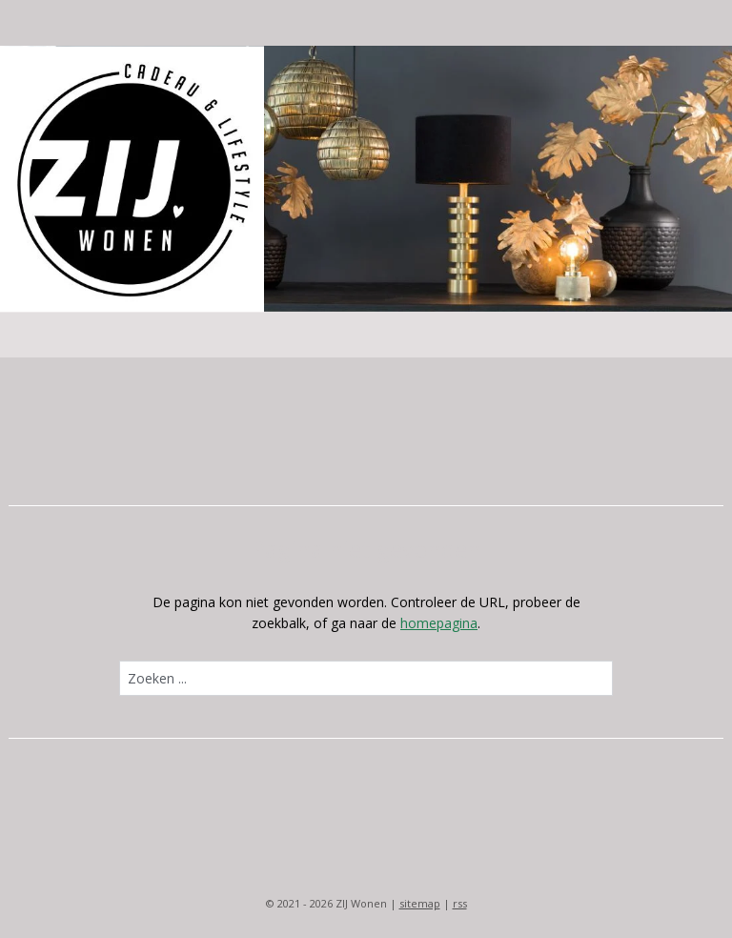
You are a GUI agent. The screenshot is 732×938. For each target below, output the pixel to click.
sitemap (419, 903)
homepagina (439, 623)
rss (460, 903)
